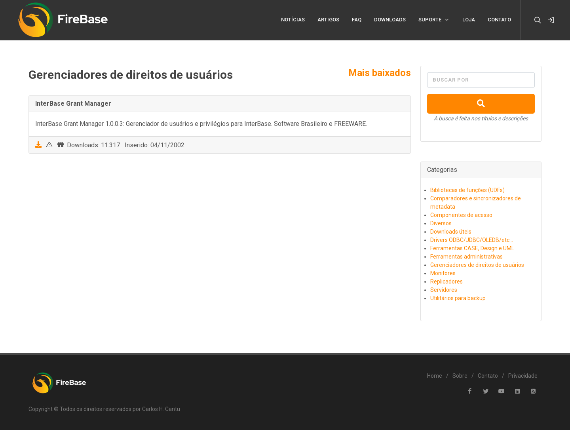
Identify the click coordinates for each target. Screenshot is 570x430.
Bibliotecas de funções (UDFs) (467, 190)
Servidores (443, 290)
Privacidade (523, 376)
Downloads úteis (450, 231)
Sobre (459, 376)
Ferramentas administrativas (466, 256)
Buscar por (451, 80)
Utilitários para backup (458, 298)
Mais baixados (379, 72)
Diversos (441, 223)
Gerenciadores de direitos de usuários (477, 265)
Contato (488, 376)
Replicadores (446, 281)
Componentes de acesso (461, 215)
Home (434, 376)
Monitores (443, 273)
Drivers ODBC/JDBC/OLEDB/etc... (471, 240)
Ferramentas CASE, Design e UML (472, 248)
